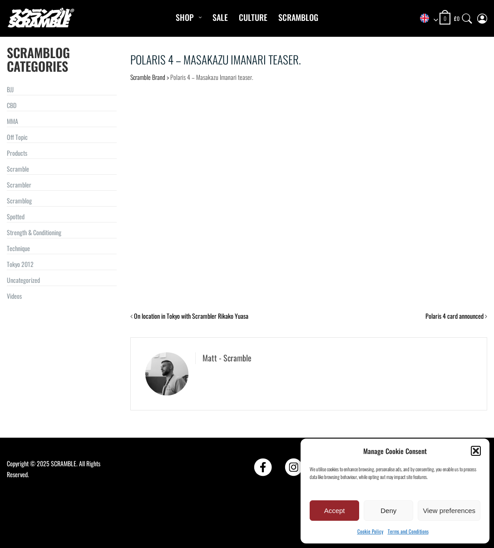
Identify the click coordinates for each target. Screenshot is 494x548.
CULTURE (253, 17)
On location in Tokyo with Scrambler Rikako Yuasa (191, 316)
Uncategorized (23, 280)
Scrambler (19, 184)
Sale (220, 17)
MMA (12, 121)
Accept (334, 510)
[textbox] (426, 19)
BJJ (10, 89)
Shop (184, 17)
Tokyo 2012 (20, 264)
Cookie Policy (370, 531)
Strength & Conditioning (34, 232)
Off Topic (17, 137)
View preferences (449, 510)
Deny (388, 510)
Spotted (16, 216)
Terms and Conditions (408, 531)
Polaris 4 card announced (454, 316)
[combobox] (426, 19)
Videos (14, 296)
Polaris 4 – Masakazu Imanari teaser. (215, 59)
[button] (475, 450)
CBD (11, 105)
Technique (18, 248)
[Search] (467, 17)
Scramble (18, 168)
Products (17, 153)
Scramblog (298, 17)
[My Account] (482, 17)
